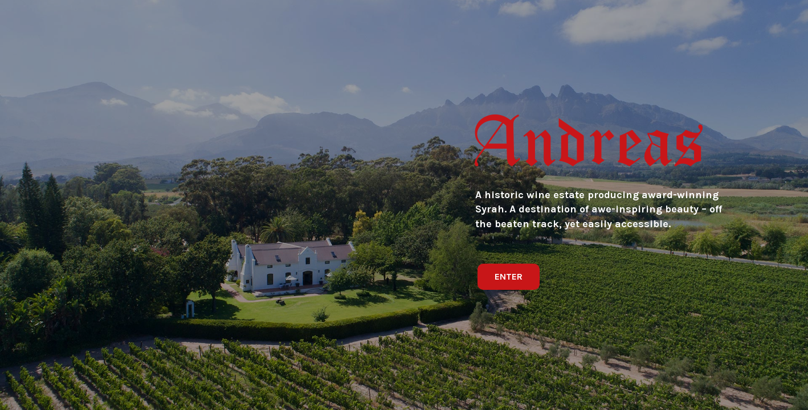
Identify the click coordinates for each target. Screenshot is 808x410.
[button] (509, 277)
